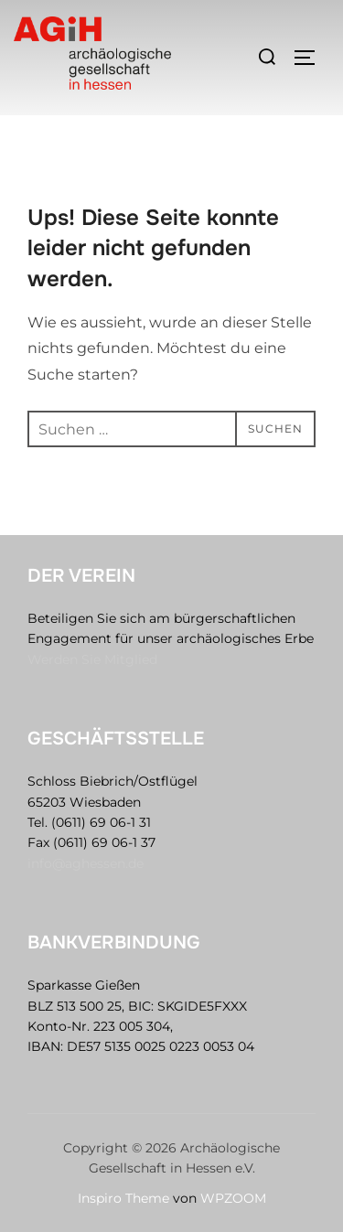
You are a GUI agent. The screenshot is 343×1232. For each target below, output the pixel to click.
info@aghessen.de (85, 863)
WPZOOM (233, 1198)
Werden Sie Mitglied (92, 659)
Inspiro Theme (123, 1198)
